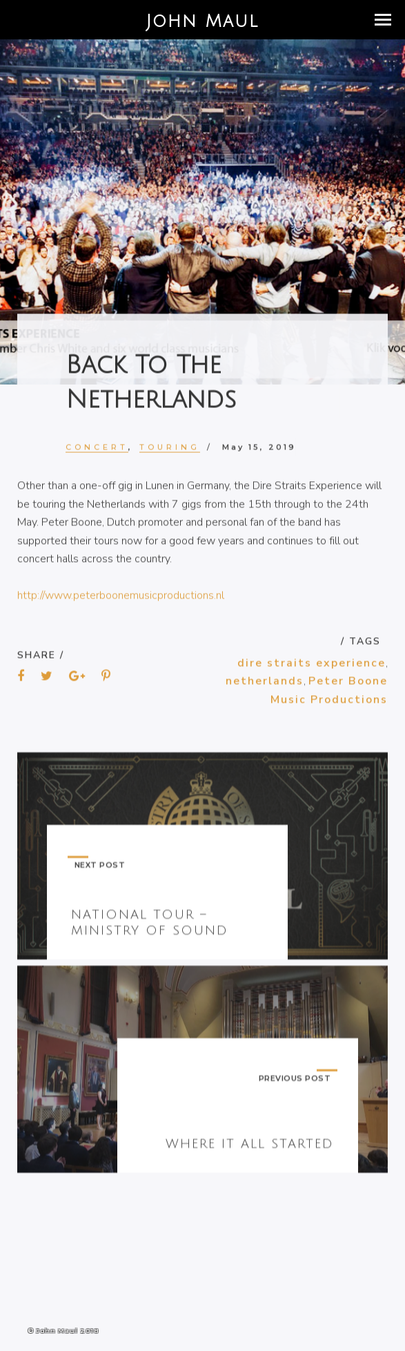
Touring (169, 449)
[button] (383, 19)
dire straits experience (311, 665)
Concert (97, 449)
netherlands (265, 684)
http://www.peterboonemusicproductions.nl (120, 598)
